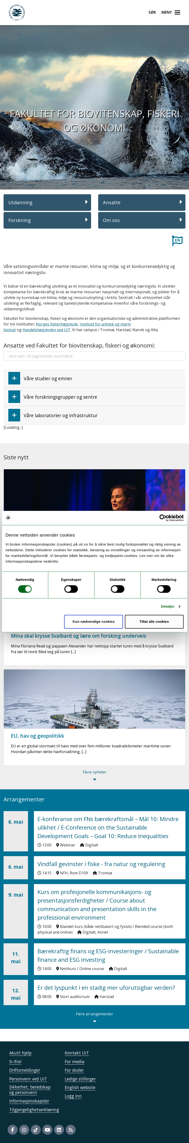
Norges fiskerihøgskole (57, 324)
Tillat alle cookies (154, 621)
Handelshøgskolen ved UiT (46, 329)
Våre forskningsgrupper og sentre (52, 396)
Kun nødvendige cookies (94, 621)
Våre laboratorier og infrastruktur (52, 415)
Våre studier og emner (40, 378)
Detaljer (168, 607)
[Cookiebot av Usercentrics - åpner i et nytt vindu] (163, 517)
